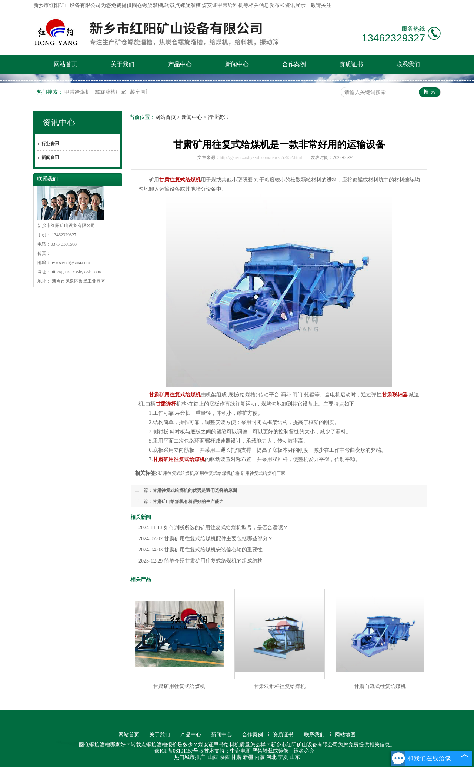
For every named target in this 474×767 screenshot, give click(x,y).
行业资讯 (50, 143)
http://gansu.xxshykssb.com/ (76, 271)
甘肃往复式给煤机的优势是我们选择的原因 (195, 490)
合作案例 (294, 64)
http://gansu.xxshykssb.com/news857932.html (261, 157)
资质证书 (351, 64)
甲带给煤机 (78, 92)
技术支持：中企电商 (227, 751)
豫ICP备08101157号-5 (178, 751)
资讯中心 (59, 122)
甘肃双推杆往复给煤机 (280, 686)
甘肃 (236, 757)
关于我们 (122, 64)
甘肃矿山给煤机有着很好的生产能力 (188, 501)
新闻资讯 (50, 157)
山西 (213, 757)
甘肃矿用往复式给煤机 (179, 686)
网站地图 (345, 734)
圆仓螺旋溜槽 (147, 5)
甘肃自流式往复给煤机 (380, 686)
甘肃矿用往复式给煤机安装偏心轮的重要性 (200, 550)
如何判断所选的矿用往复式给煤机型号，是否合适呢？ (213, 527)
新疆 (248, 757)
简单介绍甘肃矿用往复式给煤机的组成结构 (200, 561)
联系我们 (408, 64)
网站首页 (65, 64)
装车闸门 (140, 92)
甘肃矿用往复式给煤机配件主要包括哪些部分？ (205, 538)
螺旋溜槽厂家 (111, 92)
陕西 (225, 757)
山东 (295, 757)
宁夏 (283, 757)
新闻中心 (237, 64)
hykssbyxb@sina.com (70, 262)
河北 (271, 757)
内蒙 (259, 757)
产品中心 (180, 64)
